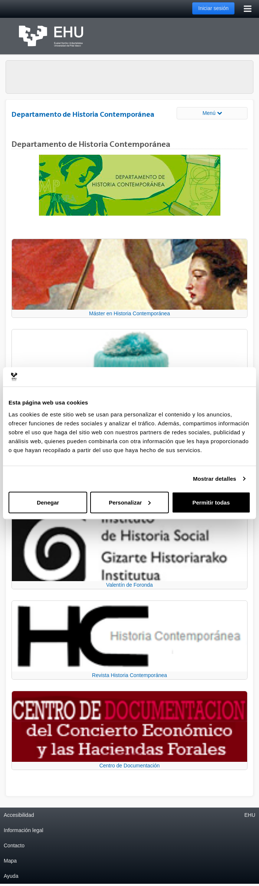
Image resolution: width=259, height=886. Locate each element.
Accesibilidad (19, 815)
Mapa (10, 861)
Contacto (14, 845)
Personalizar (130, 502)
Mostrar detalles (214, 479)
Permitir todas (211, 502)
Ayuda (11, 876)
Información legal (23, 830)
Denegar (48, 502)
